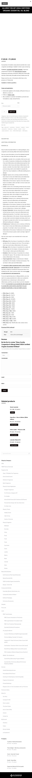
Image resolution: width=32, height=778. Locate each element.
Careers (4, 712)
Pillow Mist (18, 121)
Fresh (5, 538)
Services (3, 667)
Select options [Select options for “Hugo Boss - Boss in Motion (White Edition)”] (14, 424)
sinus (11, 130)
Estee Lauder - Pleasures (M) (17, 429)
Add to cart (12, 111)
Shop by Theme (6, 509)
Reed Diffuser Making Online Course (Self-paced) (15, 648)
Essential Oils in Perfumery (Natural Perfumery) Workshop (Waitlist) (15, 662)
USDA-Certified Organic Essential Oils (11, 581)
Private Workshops (7, 683)
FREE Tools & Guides (7, 614)
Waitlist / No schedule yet (8, 655)
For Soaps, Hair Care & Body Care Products (15, 119)
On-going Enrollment (7, 630)
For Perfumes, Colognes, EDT (11, 493)
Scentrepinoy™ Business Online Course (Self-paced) (16, 645)
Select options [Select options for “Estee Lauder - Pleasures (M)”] (14, 435)
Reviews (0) (4, 145)
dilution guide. (11, 94)
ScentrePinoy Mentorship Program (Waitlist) (14, 658)
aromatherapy (12, 127)
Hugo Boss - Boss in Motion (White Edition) (19, 418)
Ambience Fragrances (8, 479)
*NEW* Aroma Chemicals (7, 466)
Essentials (7, 117)
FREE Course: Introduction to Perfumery (13, 617)
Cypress (27, 127)
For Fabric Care (7, 506)
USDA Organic (24, 130)
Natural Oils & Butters (6, 571)
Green (5, 548)
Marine (5, 555)
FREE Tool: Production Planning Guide (12, 624)
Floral (5, 535)
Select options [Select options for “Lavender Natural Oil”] (14, 445)
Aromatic (6, 529)
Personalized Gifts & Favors (9, 673)
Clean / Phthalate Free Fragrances (10, 473)
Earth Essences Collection (17, 116)
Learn (2, 611)
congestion (23, 127)
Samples (3, 604)
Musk (5, 558)
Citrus (5, 532)
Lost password (6, 732)
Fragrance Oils (4, 470)
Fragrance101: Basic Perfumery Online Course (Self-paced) (16, 641)
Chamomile (18, 127)
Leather (6, 552)
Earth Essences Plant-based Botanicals (12, 574)
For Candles (7, 496)
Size (2, 103)
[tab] (16, 138)
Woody (5, 568)
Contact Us (5, 716)
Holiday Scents (7, 512)
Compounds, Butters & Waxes (9, 594)
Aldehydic (6, 525)
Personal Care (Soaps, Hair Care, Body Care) (14, 502)
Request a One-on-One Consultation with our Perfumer (15, 686)
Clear (18, 102)
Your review (4, 358)
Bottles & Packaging (7, 597)
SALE (2, 463)
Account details (6, 729)
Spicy (5, 565)
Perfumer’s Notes (5, 690)
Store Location (6, 703)
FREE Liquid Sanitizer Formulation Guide (13, 620)
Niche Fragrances (7, 483)
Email (3, 383)
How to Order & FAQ (7, 709)
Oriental (6, 561)
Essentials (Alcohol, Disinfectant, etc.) (11, 591)
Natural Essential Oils (11, 121)
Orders (4, 726)
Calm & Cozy (9, 116)
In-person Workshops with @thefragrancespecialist (15, 633)
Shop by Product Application (9, 486)
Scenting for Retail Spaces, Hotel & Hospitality (13, 676)
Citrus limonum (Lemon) (20, 71)
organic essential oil (5, 130)
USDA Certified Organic (17, 130)
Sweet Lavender (14, 407)
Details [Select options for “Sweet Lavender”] (12, 412)
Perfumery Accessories (8, 601)
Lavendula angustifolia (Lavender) (15, 69)
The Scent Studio (7, 706)
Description (5, 138)
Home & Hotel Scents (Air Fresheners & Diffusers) (15, 499)
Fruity (5, 542)
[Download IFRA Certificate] (7, 327)
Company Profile (6, 699)
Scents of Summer (8, 519)
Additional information (8, 142)
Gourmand (6, 545)
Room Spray (23, 121)
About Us (3, 693)
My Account (4, 719)
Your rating (4, 352)
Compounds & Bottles (6, 588)
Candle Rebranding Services (9, 670)
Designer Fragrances (9, 489)
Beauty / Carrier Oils (7, 584)
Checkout (5, 722)
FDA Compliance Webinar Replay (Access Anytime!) (16, 652)
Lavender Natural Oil (15, 440)
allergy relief (6, 127)
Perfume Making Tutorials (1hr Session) (13, 637)
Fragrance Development (8, 680)
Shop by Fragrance (7, 522)
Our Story (5, 696)
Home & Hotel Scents (7, 476)
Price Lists (3, 607)
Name (3, 377)
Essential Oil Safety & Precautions (12, 627)
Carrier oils (16, 267)
